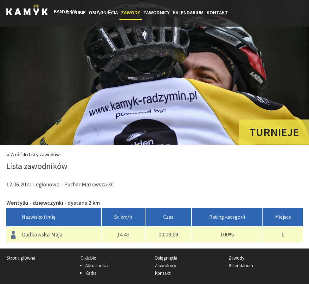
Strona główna (59, 13)
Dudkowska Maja (42, 234)
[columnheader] (53, 217)
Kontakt (217, 12)
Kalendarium (188, 12)
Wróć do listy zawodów (35, 154)
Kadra (91, 273)
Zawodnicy (156, 12)
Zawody (130, 12)
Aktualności (96, 265)
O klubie (76, 12)
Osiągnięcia (103, 12)
